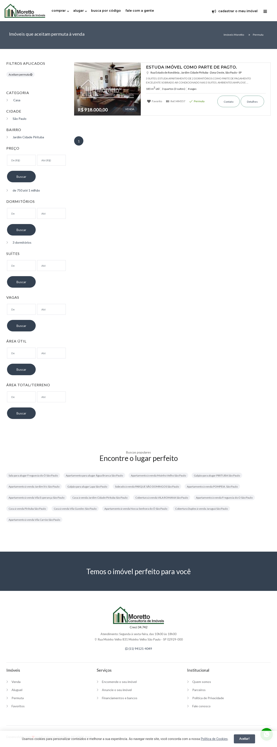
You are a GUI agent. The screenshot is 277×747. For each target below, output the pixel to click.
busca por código (106, 11)
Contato (228, 101)
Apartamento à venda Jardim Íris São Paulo (34, 486)
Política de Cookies (214, 739)
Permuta (196, 101)
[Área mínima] (21, 353)
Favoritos (18, 706)
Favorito (154, 101)
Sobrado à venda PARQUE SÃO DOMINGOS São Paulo (147, 486)
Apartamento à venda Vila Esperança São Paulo (36, 497)
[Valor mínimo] (21, 160)
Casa (13, 100)
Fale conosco (201, 706)
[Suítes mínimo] (21, 265)
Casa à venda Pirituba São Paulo (27, 508)
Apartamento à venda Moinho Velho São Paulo (158, 475)
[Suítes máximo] (51, 265)
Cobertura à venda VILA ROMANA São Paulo (161, 497)
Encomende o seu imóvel (119, 682)
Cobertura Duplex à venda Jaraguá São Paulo (201, 508)
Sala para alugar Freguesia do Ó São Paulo (33, 475)
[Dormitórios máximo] (51, 213)
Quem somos (201, 682)
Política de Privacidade (208, 698)
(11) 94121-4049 (138, 648)
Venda (16, 682)
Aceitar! (244, 738)
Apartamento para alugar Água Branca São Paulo (94, 475)
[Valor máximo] (51, 160)
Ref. (175, 101)
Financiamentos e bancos (119, 698)
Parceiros (199, 690)
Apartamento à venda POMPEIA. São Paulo (212, 486)
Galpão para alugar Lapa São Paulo (87, 486)
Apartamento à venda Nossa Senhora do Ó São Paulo (135, 508)
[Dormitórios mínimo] (21, 213)
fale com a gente (139, 11)
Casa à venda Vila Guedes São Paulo (75, 508)
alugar (78, 11)
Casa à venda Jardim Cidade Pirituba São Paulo (99, 497)
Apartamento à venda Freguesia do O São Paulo (224, 497)
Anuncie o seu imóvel (117, 690)
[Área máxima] (51, 353)
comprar (59, 11)
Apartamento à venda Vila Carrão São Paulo (34, 519)
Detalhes (252, 101)
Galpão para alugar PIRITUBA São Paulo (217, 475)
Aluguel (17, 690)
